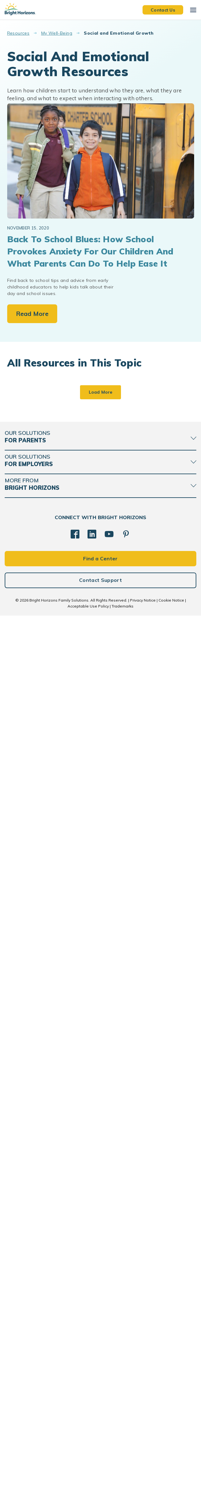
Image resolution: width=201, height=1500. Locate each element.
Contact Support (100, 1465)
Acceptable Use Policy (88, 1490)
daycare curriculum (32, 659)
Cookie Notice (171, 1484)
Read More (32, 313)
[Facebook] (75, 1418)
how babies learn (31, 940)
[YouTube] (109, 1418)
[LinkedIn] (92, 1418)
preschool (23, 1089)
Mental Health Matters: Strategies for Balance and (144, 1077)
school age (24, 1098)
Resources (18, 33)
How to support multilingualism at (45, 925)
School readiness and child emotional (45, 1074)
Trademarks (122, 1490)
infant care (24, 510)
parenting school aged (133, 503)
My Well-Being (56, 33)
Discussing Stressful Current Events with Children (51, 1223)
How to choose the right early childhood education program (49, 481)
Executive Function (129, 948)
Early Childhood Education (38, 501)
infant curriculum (127, 652)
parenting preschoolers (36, 801)
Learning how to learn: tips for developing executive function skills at (148, 928)
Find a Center (100, 1443)
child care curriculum (33, 649)
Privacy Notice (143, 1484)
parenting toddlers (32, 1239)
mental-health (125, 1096)
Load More (100, 1276)
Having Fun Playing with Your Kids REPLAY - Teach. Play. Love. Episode (146, 1226)
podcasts (23, 1248)
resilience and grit (129, 1106)
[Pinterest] (126, 1418)
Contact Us (163, 9)
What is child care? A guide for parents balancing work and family (51, 630)
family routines (126, 494)
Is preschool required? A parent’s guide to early (140, 779)
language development (36, 949)
